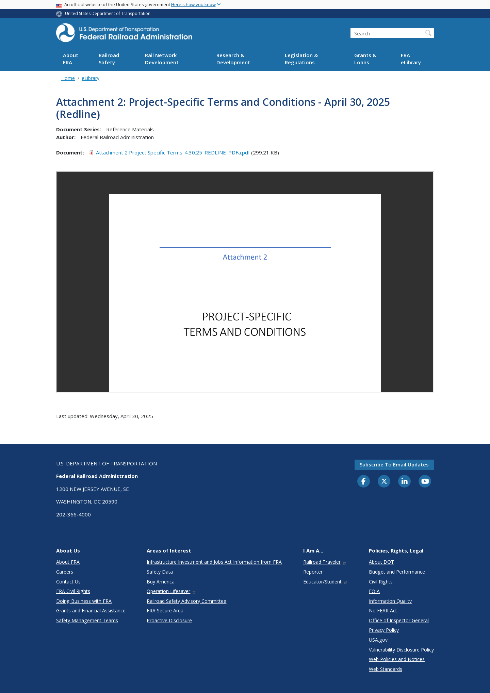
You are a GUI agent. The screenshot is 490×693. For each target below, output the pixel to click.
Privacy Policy (384, 630)
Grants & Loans (365, 59)
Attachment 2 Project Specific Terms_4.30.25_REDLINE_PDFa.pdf (173, 152)
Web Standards (385, 669)
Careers (64, 571)
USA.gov (378, 640)
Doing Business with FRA (84, 601)
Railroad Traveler (325, 562)
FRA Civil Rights (73, 591)
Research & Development (233, 59)
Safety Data (160, 571)
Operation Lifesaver (171, 591)
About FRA (70, 59)
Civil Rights (381, 581)
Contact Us (68, 581)
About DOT (381, 562)
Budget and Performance (397, 571)
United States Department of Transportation (107, 13)
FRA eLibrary (411, 59)
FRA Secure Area (165, 610)
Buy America (161, 581)
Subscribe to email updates (394, 464)
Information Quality (390, 601)
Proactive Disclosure (169, 620)
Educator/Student (325, 581)
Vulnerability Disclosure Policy (401, 649)
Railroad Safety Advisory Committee (186, 601)
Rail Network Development (162, 59)
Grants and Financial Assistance (91, 610)
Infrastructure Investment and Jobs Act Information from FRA (214, 562)
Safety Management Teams (87, 620)
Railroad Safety (109, 59)
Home (68, 78)
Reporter (313, 571)
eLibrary (90, 78)
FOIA (374, 591)
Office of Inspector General (399, 620)
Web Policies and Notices (397, 659)
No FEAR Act (383, 610)
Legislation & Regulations (301, 59)
